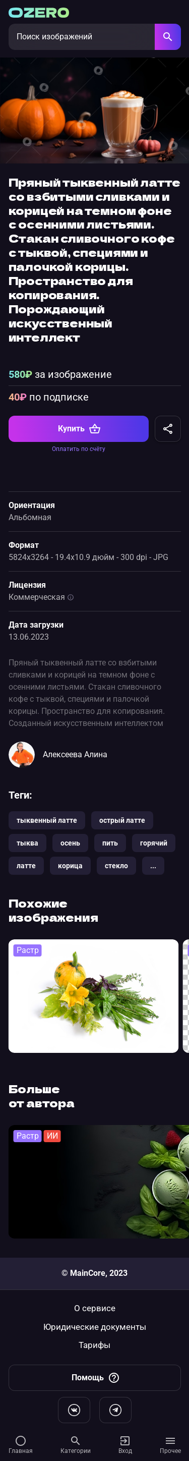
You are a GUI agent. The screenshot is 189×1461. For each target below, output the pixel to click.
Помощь (96, 1378)
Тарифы (94, 1345)
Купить (79, 429)
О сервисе (94, 1308)
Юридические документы (94, 1327)
